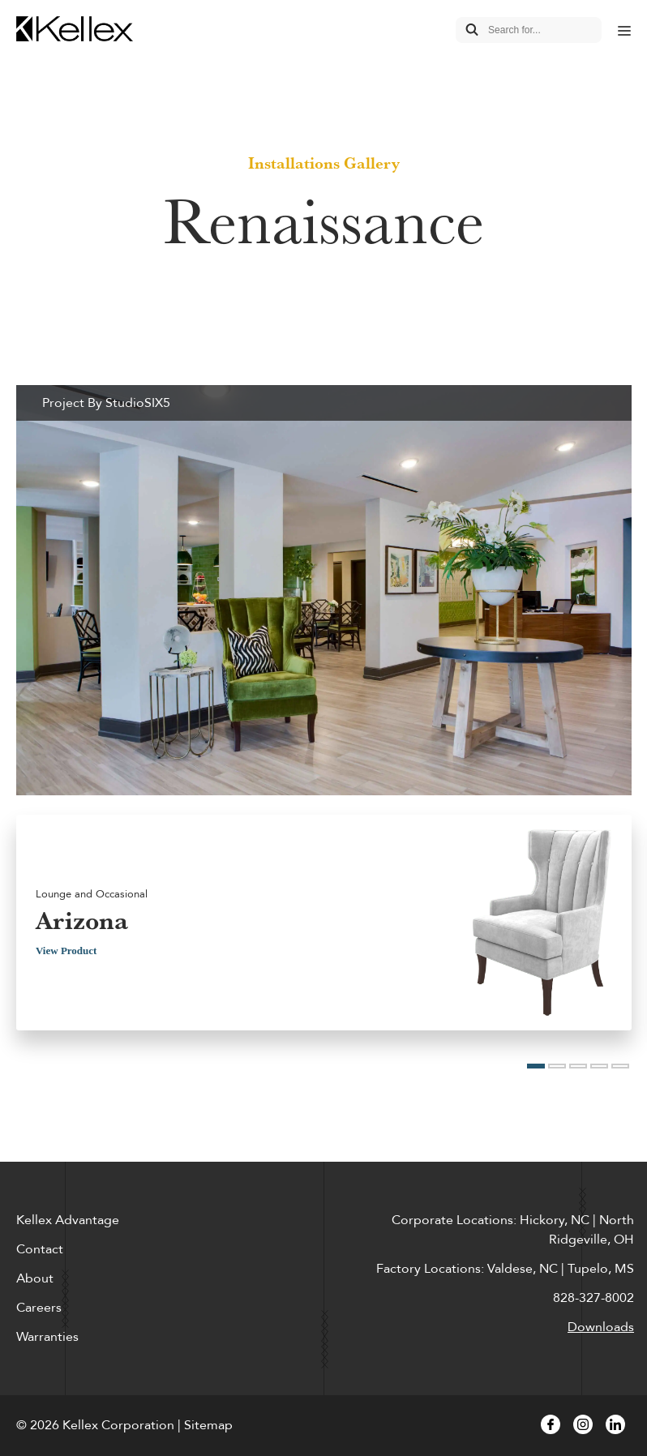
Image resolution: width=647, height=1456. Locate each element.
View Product (66, 950)
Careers (39, 1308)
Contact (39, 1249)
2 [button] (557, 1066)
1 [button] (536, 1066)
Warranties (47, 1337)
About (35, 1278)
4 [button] (599, 1066)
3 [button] (578, 1066)
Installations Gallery (324, 163)
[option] (324, 715)
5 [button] (620, 1066)
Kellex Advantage (67, 1220)
